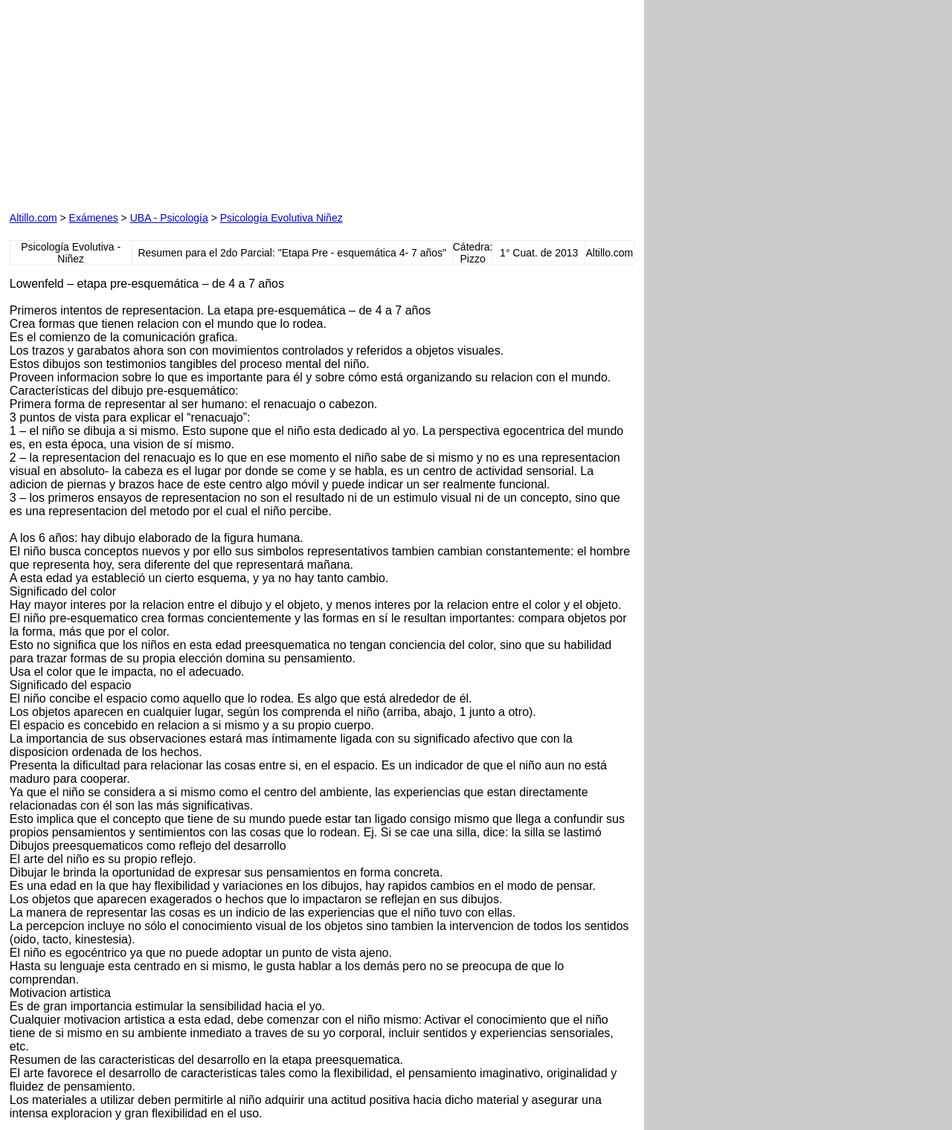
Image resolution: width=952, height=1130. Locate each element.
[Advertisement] (179, 103)
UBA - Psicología (169, 218)
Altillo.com (33, 218)
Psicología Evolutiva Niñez (281, 218)
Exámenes (93, 218)
